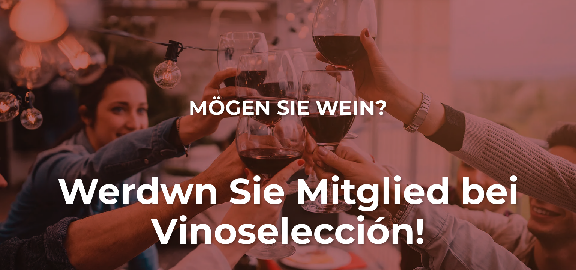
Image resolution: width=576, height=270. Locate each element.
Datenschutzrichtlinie (472, 223)
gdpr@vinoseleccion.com (390, 217)
